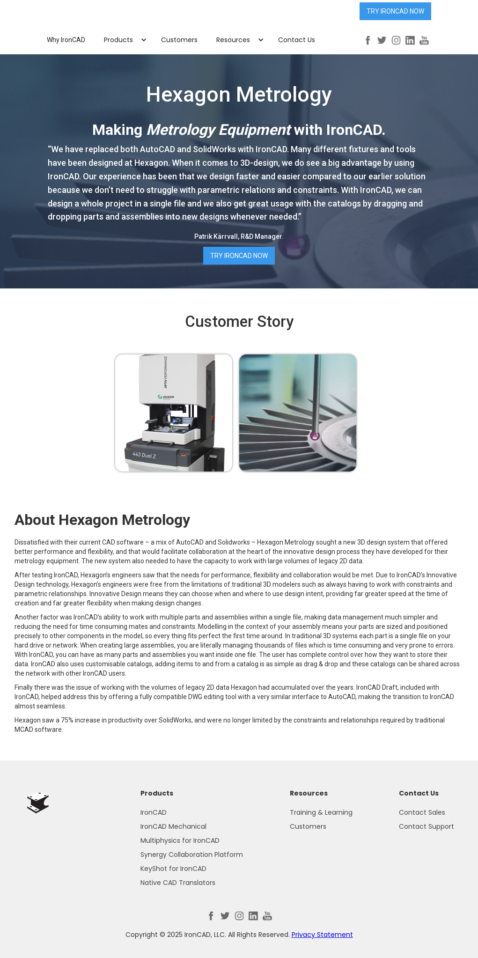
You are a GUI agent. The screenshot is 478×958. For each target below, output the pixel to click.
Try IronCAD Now (395, 11)
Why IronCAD (66, 40)
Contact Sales (422, 812)
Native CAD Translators (177, 882)
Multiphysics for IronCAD (180, 840)
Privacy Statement (322, 934)
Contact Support (426, 826)
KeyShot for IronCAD (173, 868)
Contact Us (296, 39)
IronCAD (153, 812)
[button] (123, 40)
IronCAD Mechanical (173, 826)
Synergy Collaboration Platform (191, 854)
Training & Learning (321, 812)
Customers (179, 39)
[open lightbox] (173, 413)
